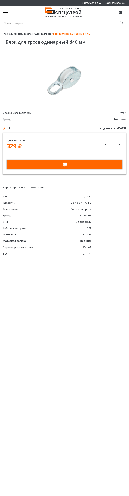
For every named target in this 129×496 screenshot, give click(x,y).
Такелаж (28, 33)
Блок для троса (43, 33)
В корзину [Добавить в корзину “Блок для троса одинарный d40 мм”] (64, 164)
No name (120, 119)
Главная (7, 33)
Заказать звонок (115, 2)
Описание (37, 187)
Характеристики (14, 187)
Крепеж (18, 33)
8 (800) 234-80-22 (91, 2)
